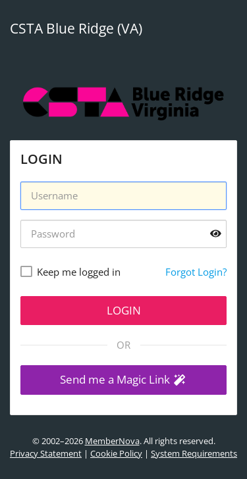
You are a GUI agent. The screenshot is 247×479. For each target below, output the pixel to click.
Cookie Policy (116, 453)
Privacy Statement (46, 453)
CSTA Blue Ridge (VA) (76, 28)
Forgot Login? (196, 271)
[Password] (123, 234)
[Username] (123, 196)
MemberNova (112, 441)
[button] (123, 380)
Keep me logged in (79, 271)
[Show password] (215, 234)
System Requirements (194, 453)
